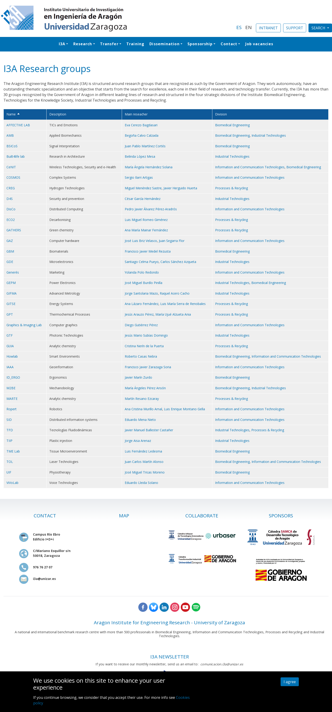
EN (248, 27)
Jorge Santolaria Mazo (141, 293)
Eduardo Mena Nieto (140, 419)
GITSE (10, 304)
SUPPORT (294, 27)
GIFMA (11, 293)
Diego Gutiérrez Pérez (141, 325)
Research (82, 43)
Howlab (12, 356)
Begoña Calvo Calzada (141, 135)
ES (239, 27)
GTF (9, 335)
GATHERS (13, 230)
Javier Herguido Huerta (180, 188)
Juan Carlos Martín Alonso (144, 461)
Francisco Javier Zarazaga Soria (148, 367)
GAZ (9, 240)
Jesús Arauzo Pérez (139, 314)
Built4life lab (15, 156)
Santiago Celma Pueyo (142, 261)
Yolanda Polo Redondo (142, 272)
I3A (62, 43)
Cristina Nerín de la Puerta (144, 346)
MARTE (12, 398)
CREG (10, 188)
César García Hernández (142, 198)
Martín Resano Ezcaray (142, 398)
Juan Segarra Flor (171, 240)
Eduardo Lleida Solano (141, 482)
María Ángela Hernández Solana (148, 167)
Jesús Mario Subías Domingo (146, 335)
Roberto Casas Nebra (141, 356)
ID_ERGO (13, 377)
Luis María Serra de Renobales (183, 304)
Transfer (109, 43)
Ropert (11, 409)
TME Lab (13, 451)
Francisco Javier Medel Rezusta (148, 251)
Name (13, 114)
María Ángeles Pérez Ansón (145, 388)
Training (135, 43)
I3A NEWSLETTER (169, 656)
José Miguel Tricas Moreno (145, 472)
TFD (9, 430)
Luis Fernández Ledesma (143, 451)
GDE (9, 261)
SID (9, 419)
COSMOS (13, 177)
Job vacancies (259, 43)
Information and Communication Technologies (250, 167)
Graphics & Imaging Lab (24, 325)
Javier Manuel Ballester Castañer (149, 430)
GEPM (11, 283)
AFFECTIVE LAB (18, 125)
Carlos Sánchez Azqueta (178, 261)
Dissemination (164, 43)
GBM (10, 251)
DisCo (10, 209)
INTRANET (268, 27)
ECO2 (10, 219)
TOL (9, 461)
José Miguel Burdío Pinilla (143, 283)
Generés (12, 272)
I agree (290, 681)
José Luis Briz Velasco (141, 240)
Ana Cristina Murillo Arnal (143, 409)
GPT (9, 314)
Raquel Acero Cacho (175, 293)
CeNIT (11, 167)
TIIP (9, 440)
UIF (8, 472)
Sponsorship (200, 43)
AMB (10, 135)
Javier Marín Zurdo (138, 377)
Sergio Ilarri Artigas (139, 177)
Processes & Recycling (231, 188)
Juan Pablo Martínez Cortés (145, 146)
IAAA (10, 367)
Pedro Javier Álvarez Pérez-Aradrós (151, 209)
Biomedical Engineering (232, 125)
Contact (229, 43)
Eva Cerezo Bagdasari (141, 125)
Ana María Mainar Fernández (146, 230)
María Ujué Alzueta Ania (173, 314)
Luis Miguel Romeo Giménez (146, 219)
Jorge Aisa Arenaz (138, 440)
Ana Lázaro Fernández (141, 304)
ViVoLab (12, 482)
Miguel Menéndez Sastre (143, 188)
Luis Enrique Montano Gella (184, 409)
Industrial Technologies (269, 135)
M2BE (10, 388)
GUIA (10, 346)
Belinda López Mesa (140, 156)
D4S (9, 198)
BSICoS (12, 146)
